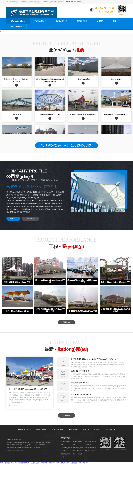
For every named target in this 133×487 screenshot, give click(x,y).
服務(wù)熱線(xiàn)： (68, 145)
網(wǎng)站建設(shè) (17, 450)
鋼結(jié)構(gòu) (61, 21)
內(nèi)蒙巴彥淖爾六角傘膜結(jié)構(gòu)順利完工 (28, 389)
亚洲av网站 (86, 463)
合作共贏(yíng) (16, 26)
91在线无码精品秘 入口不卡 (53, 463)
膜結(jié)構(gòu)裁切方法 (80, 371)
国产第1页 (43, 463)
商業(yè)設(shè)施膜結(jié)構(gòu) (78, 449)
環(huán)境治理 (77, 454)
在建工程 (100, 21)
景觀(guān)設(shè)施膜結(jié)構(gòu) (90, 449)
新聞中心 (116, 21)
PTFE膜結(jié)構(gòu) (77, 443)
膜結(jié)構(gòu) (40, 21)
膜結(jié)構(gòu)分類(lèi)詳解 (81, 394)
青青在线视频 (64, 463)
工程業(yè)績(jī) (82, 21)
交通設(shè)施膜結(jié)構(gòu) (66, 449)
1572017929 (41, 445)
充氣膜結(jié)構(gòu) (65, 455)
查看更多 (13, 219)
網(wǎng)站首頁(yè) (18, 21)
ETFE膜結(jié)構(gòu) (65, 443)
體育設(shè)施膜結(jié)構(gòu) (90, 443)
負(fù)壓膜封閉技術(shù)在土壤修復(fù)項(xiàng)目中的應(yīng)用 (94, 359)
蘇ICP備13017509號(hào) (14, 439)
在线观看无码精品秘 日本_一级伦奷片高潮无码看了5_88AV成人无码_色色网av (20, 463)
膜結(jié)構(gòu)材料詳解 (80, 383)
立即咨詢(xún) (30, 219)
